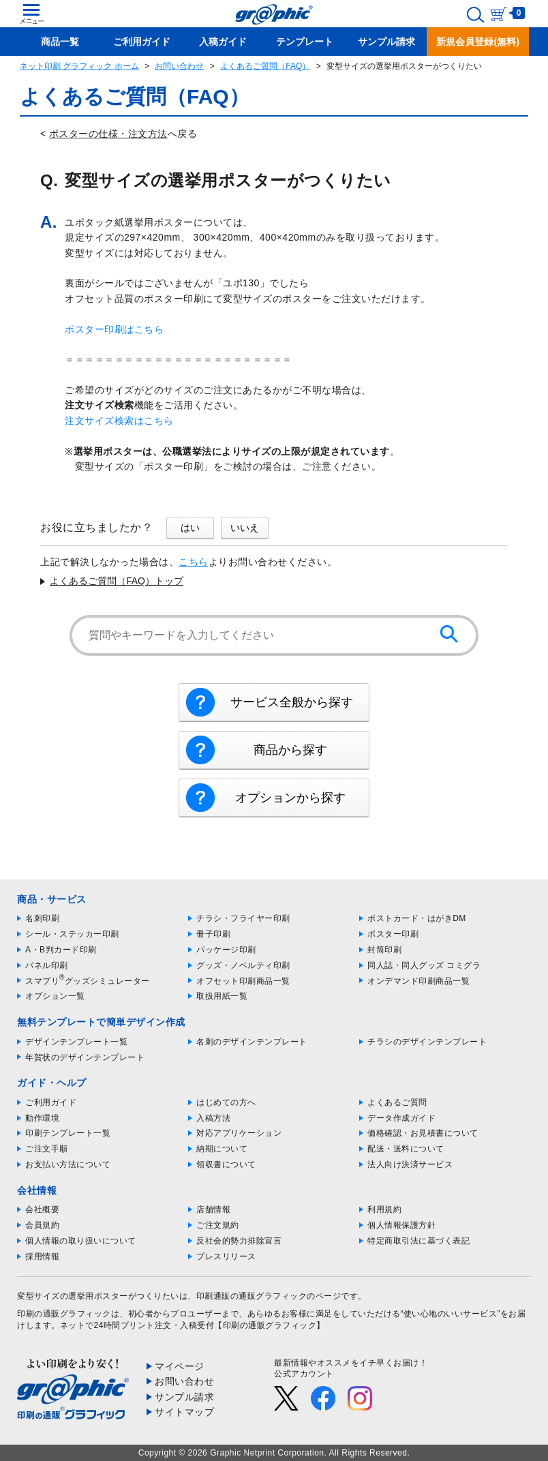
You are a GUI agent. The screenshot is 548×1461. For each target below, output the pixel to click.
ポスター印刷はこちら (114, 329)
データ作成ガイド (401, 1118)
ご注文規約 (217, 1225)
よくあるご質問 (397, 1102)
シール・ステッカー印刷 (72, 934)
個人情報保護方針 (401, 1225)
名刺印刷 (42, 918)
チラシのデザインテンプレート (427, 1041)
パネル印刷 (46, 965)
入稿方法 (213, 1118)
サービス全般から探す (291, 702)
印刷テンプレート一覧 (67, 1133)
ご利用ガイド (50, 1102)
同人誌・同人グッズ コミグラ (424, 965)
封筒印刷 (384, 949)
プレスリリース (226, 1256)
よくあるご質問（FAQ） (265, 66)
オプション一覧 (55, 996)
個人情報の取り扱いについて (80, 1241)
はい (190, 527)
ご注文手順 (46, 1149)
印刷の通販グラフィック (64, 1314)
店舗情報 (213, 1209)
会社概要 (42, 1209)
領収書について (226, 1164)
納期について (221, 1149)
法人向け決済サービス (410, 1164)
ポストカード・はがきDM (416, 918)
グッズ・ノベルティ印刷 (243, 965)
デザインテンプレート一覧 (76, 1041)
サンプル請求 (184, 1396)
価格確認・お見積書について (422, 1133)
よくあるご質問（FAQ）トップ (116, 580)
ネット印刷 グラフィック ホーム (79, 66)
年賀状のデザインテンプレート (84, 1057)
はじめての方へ (226, 1102)
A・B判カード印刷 (61, 949)
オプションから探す (290, 797)
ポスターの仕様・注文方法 (108, 133)
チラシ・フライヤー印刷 (243, 918)
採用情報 (42, 1256)
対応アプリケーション (238, 1133)
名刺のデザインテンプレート (251, 1041)
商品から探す (290, 750)
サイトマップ (184, 1411)
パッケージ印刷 (226, 949)
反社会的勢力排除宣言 (238, 1241)
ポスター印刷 (392, 934)
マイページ (179, 1366)
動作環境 (42, 1118)
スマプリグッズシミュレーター (87, 981)
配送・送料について (405, 1149)
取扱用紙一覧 (221, 996)
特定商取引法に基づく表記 (418, 1241)
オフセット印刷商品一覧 (243, 981)
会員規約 (42, 1225)
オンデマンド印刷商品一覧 (418, 981)
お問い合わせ (179, 66)
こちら (194, 561)
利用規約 (384, 1209)
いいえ (244, 527)
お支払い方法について (67, 1164)
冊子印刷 (213, 934)
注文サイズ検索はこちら (119, 420)
